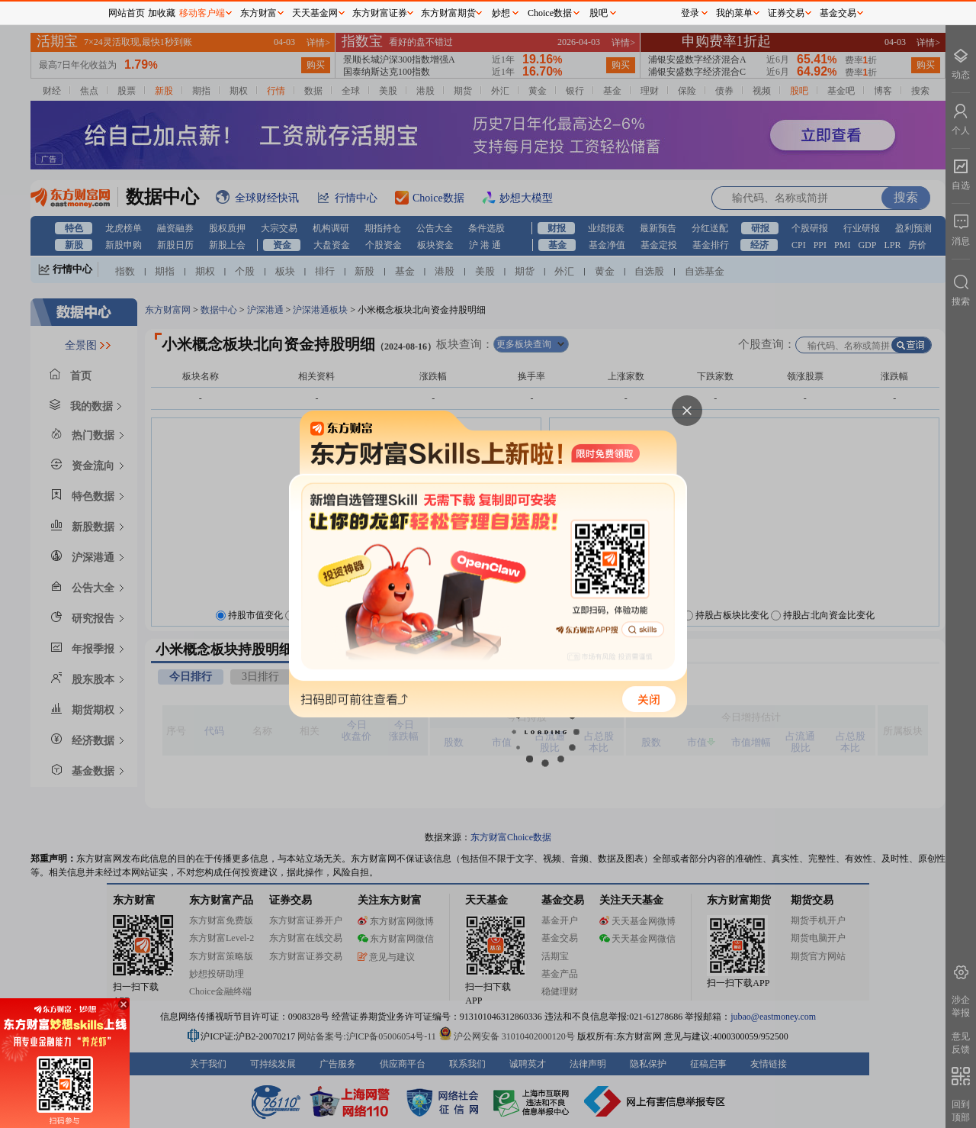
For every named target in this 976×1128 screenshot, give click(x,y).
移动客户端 (202, 13)
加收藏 (161, 13)
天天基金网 (315, 13)
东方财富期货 (448, 13)
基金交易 (838, 13)
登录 (690, 13)
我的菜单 (734, 13)
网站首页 (126, 13)
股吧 (598, 13)
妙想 (501, 13)
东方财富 (258, 13)
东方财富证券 (379, 13)
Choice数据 (550, 13)
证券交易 (786, 13)
